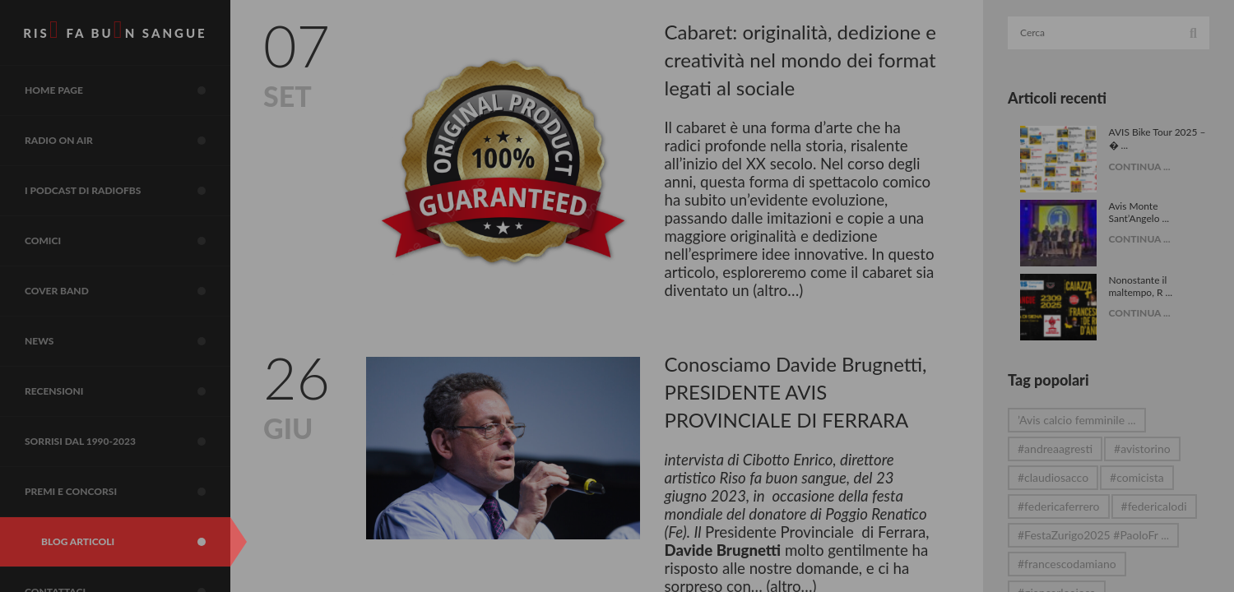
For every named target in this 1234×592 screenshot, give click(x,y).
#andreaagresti (1055, 449)
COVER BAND (127, 291)
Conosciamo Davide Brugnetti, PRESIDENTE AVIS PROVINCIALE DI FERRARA (796, 392)
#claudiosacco (1053, 477)
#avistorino (1142, 449)
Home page (127, 90)
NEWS (127, 341)
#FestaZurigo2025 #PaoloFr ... (1093, 535)
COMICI (127, 241)
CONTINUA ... (1140, 166)
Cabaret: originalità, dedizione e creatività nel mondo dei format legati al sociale (801, 59)
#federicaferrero (1059, 506)
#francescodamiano (1067, 564)
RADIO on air (127, 140)
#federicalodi (1154, 506)
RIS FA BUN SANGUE (114, 29)
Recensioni (127, 391)
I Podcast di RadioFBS (127, 190)
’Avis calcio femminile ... (1077, 420)
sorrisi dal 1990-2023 (127, 441)
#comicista (1137, 477)
